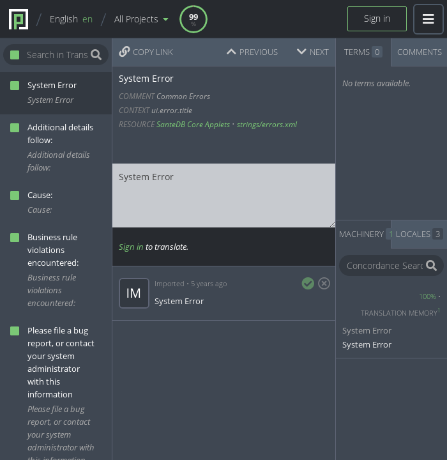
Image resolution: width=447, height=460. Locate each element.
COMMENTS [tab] (419, 51)
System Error (223, 195)
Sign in (377, 18)
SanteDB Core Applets (193, 124)
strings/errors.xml (267, 124)
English (71, 19)
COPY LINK (146, 51)
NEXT (313, 51)
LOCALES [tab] (419, 234)
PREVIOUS (252, 51)
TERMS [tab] (363, 51)
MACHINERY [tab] (365, 234)
